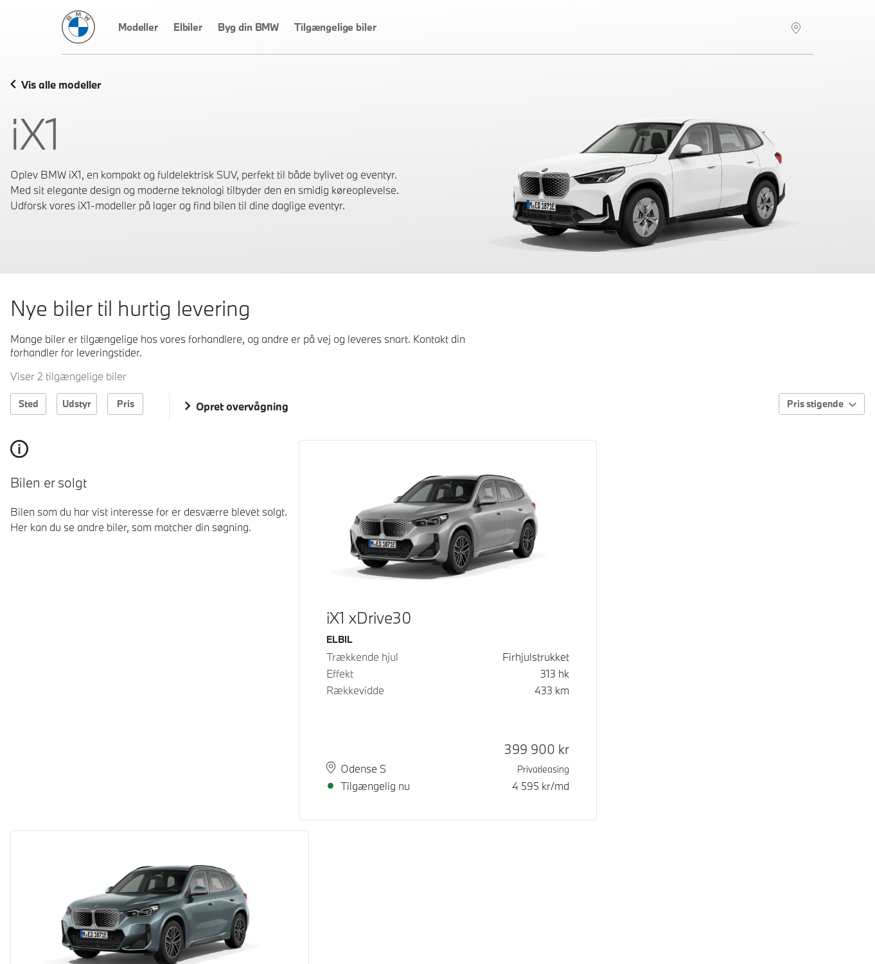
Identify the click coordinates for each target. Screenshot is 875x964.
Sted (29, 404)
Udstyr (76, 404)
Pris (125, 404)
